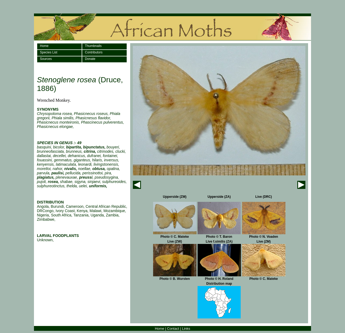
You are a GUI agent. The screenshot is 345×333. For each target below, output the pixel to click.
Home (44, 46)
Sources (46, 59)
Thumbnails (93, 46)
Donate (90, 59)
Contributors (93, 52)
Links (186, 329)
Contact (173, 329)
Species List (48, 52)
